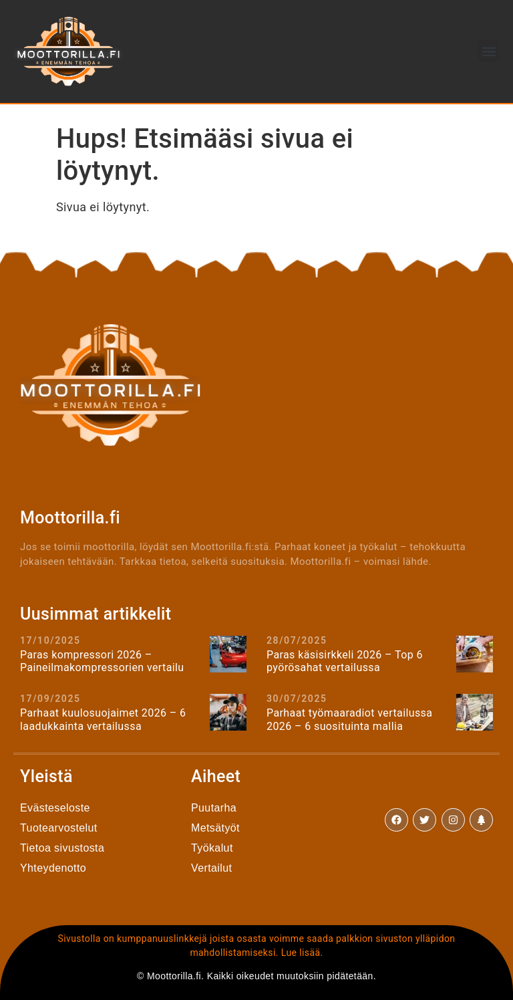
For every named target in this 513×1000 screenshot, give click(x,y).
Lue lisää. (302, 952)
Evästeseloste (55, 808)
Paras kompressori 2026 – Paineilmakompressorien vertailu (102, 661)
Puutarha (213, 808)
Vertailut (211, 868)
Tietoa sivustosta (62, 848)
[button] (489, 51)
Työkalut (212, 848)
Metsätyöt (215, 828)
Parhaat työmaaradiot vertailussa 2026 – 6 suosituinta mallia (349, 719)
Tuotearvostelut (59, 828)
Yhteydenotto (53, 868)
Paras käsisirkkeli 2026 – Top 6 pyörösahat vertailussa (345, 661)
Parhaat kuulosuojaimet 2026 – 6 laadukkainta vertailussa (103, 719)
